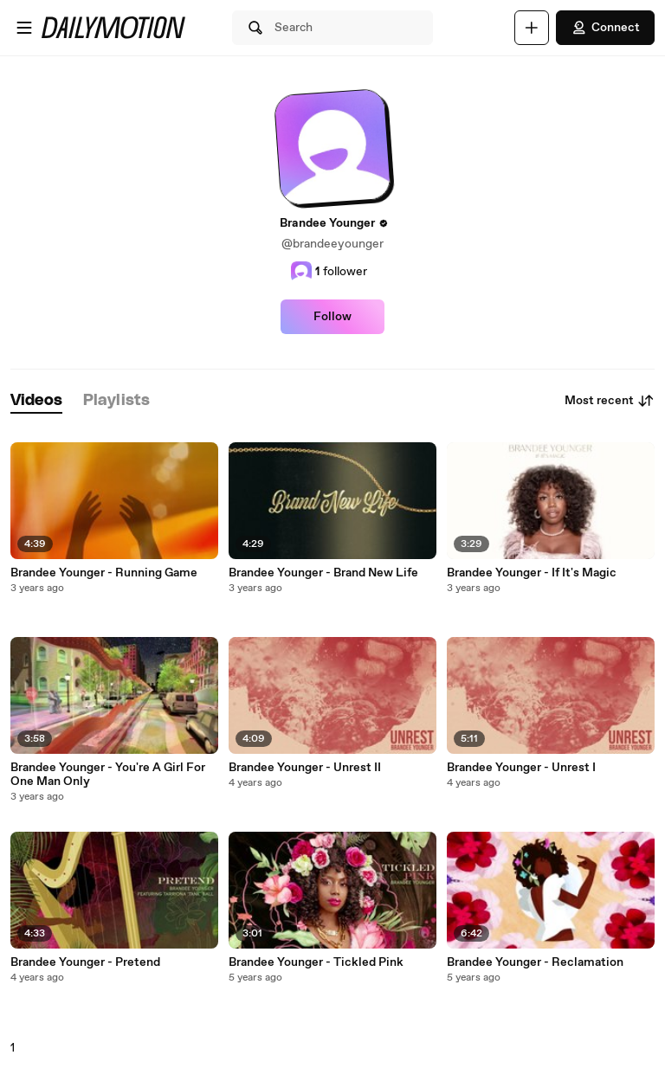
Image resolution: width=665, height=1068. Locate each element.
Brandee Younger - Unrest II (305, 768)
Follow (332, 317)
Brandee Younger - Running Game (103, 573)
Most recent (610, 400)
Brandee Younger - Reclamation (535, 962)
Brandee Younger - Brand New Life (323, 573)
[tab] (36, 401)
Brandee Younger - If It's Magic (532, 573)
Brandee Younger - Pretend (85, 962)
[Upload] (531, 27)
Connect (605, 27)
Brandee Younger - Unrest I (521, 768)
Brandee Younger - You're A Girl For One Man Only (107, 774)
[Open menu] (24, 27)
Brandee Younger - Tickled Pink (316, 962)
